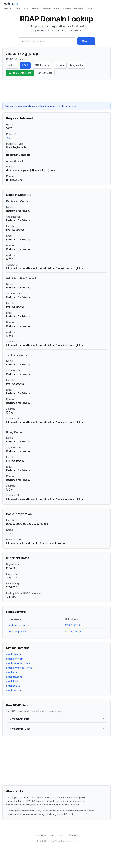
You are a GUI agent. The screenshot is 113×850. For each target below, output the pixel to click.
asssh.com (12, 672)
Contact (73, 835)
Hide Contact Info (20, 72)
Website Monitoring (72, 8)
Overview (40, 835)
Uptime (36, 8)
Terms (61, 835)
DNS (26, 8)
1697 (9, 137)
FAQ (52, 835)
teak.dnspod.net (18, 631)
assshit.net (12, 681)
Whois (12, 65)
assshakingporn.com (18, 663)
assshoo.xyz (13, 685)
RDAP (17, 8)
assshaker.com (14, 658)
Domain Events (51, 8)
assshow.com (14, 690)
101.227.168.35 (73, 631)
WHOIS (7, 8)
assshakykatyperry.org (19, 667)
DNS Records (42, 65)
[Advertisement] (56, 90)
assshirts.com (14, 676)
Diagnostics (76, 65)
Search (86, 41)
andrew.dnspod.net (19, 625)
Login (90, 8)
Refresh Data (44, 72)
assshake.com (14, 654)
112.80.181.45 (72, 625)
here (73, 106)
